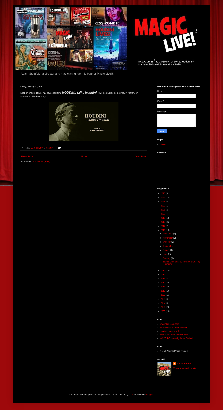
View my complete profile (184, 368)
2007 (163, 303)
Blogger (149, 394)
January (167, 258)
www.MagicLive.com (169, 324)
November (168, 238)
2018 (163, 222)
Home (84, 156)
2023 (163, 201)
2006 (163, 307)
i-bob (131, 394)
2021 (163, 210)
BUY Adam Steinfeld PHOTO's (174, 334)
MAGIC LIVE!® (184, 363)
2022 (163, 206)
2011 (163, 286)
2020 (163, 214)
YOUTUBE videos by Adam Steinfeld (177, 338)
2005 (163, 311)
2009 (163, 295)
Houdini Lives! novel (169, 331)
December (168, 233)
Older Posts (140, 156)
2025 (163, 193)
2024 (163, 197)
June (165, 254)
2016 (163, 230)
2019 (163, 218)
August (166, 250)
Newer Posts (27, 156)
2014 (163, 274)
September (168, 246)
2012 (163, 282)
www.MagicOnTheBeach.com (173, 327)
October (167, 242)
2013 (163, 278)
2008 (163, 299)
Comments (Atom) (41, 161)
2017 (163, 226)
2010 (163, 291)
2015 (163, 270)
